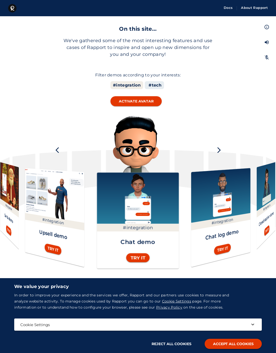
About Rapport (254, 8)
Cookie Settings (176, 301)
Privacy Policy (169, 307)
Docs (228, 8)
